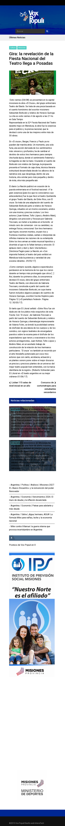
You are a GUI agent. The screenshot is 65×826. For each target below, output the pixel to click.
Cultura (13, 48)
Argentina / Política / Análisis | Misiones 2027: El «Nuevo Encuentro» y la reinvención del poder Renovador (31, 488)
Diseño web (29, 823)
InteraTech (39, 823)
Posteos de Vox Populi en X (22, 545)
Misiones (21, 48)
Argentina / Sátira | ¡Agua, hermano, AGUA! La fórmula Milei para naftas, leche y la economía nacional (31, 517)
